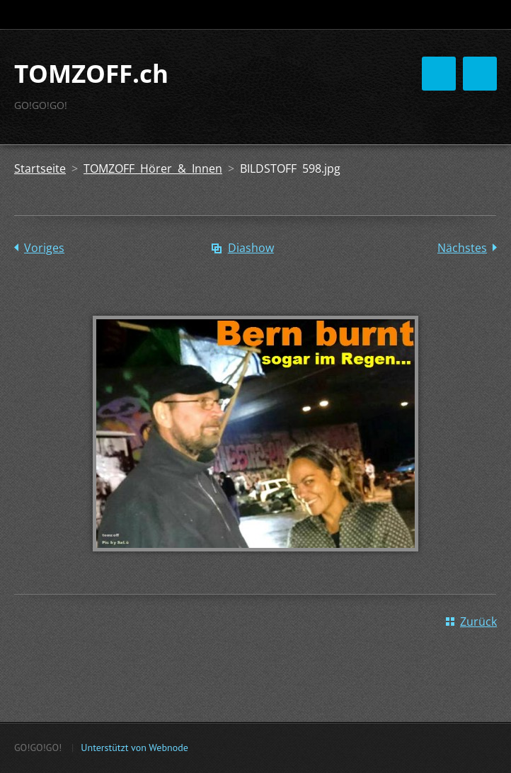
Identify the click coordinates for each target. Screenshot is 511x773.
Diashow (251, 248)
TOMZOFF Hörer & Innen (153, 168)
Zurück (478, 621)
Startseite (40, 168)
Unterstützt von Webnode (134, 747)
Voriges (44, 248)
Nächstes (462, 248)
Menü (480, 74)
